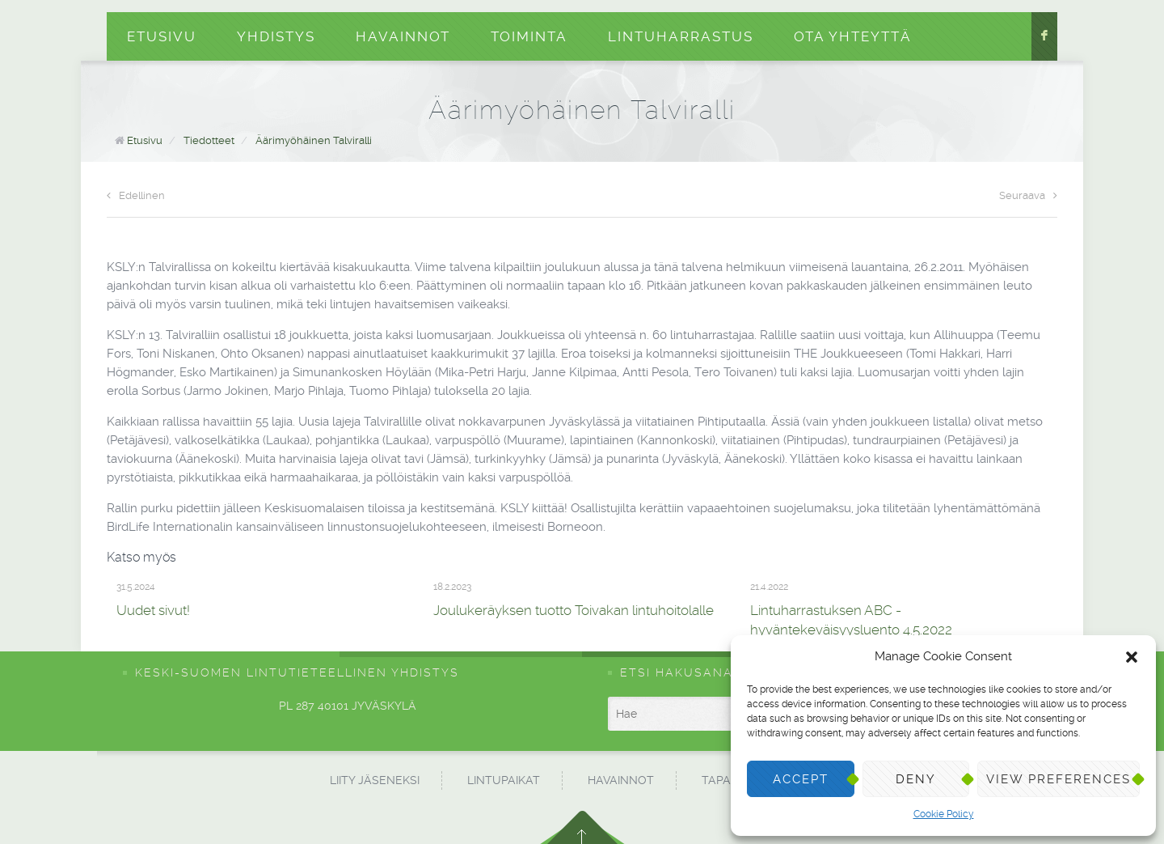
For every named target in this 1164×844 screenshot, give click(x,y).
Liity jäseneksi (375, 780)
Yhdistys (276, 36)
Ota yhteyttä (853, 36)
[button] (1132, 657)
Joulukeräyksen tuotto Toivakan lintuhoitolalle (573, 610)
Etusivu (161, 36)
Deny (916, 779)
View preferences (1058, 779)
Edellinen (136, 195)
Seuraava (1028, 195)
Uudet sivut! (153, 610)
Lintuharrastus (680, 36)
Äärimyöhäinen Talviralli (313, 140)
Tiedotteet (208, 140)
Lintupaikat (503, 780)
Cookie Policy (943, 814)
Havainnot (403, 36)
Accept (801, 779)
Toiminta (529, 36)
